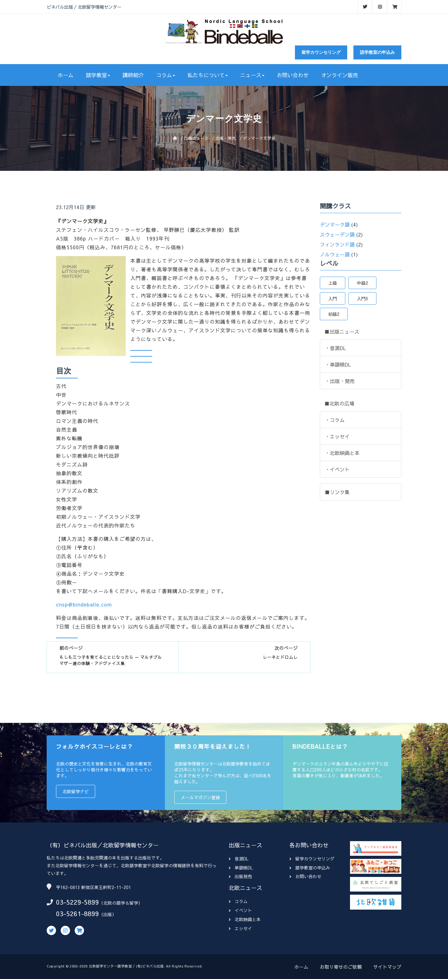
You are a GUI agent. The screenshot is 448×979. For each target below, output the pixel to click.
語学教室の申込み (377, 52)
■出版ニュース (341, 331)
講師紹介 (133, 75)
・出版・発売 (340, 380)
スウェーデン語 (337, 234)
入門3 (362, 298)
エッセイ (240, 928)
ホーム (65, 75)
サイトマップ (387, 966)
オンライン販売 (339, 75)
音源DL (239, 858)
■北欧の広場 (339, 403)
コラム (238, 901)
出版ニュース (196, 138)
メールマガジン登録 (200, 797)
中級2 (362, 283)
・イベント (337, 469)
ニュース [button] (252, 75)
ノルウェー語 (335, 254)
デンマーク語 (335, 224)
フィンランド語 (337, 244)
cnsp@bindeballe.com (84, 604)
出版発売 (240, 876)
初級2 (333, 314)
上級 (332, 283)
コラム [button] (165, 75)
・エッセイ (337, 436)
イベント (240, 910)
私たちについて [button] (208, 75)
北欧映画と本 (245, 919)
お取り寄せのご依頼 (341, 966)
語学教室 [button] (98, 75)
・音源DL (335, 347)
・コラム (335, 419)
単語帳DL (241, 867)
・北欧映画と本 (342, 452)
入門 (332, 298)
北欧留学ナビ (76, 791)
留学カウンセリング (321, 52)
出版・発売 (226, 138)
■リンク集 (337, 492)
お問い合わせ (293, 75)
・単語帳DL (338, 364)
